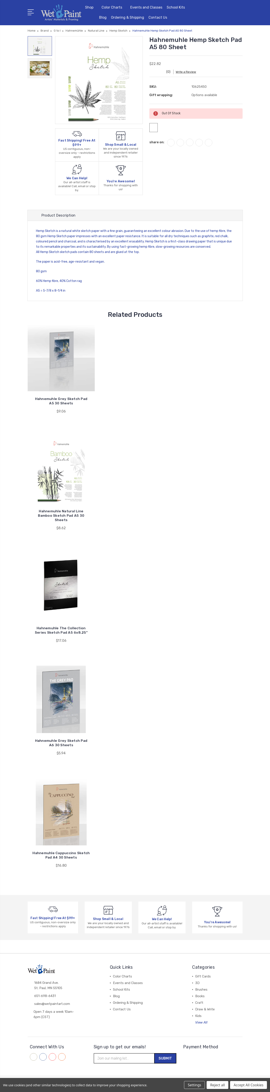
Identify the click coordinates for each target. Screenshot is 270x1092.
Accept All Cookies (248, 1085)
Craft (199, 1003)
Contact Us (159, 17)
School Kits (176, 7)
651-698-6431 (45, 997)
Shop (91, 7)
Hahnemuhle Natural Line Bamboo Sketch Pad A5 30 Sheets (61, 516)
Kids (198, 1016)
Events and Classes (146, 7)
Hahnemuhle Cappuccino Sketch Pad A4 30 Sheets (61, 856)
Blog (103, 17)
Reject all (217, 1085)
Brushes (201, 990)
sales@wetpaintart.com (52, 1005)
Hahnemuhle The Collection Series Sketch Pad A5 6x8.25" (61, 631)
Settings (194, 1085)
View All (201, 1023)
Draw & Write (205, 1010)
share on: (156, 144)
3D (197, 984)
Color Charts (114, 7)
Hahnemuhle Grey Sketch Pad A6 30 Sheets (61, 743)
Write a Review (189, 72)
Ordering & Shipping (127, 17)
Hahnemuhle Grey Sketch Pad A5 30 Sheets (61, 401)
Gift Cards (203, 977)
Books (200, 997)
